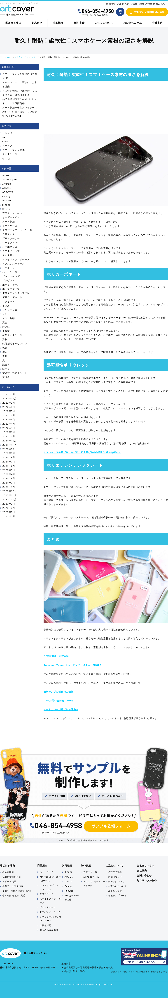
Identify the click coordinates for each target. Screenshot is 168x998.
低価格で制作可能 (11, 876)
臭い (4, 360)
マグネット (8, 301)
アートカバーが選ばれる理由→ (61, 709)
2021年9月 (8, 453)
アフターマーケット (13, 213)
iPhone (6, 204)
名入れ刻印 (8, 318)
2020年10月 (9, 499)
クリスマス (8, 234)
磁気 (4, 347)
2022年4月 (8, 423)
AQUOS (6, 187)
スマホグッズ (9, 246)
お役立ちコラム (132, 22)
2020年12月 (9, 491)
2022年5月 (8, 419)
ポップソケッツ (11, 288)
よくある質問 (115, 890)
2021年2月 (8, 482)
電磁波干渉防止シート (14, 372)
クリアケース (9, 225)
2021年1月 (8, 486)
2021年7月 (8, 461)
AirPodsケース (10, 179)
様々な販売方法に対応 (14, 895)
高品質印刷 (8, 871)
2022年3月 (8, 427)
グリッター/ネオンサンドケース (51, 918)
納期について (115, 876)
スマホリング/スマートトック (94, 883)
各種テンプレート (117, 895)
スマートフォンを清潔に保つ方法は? (19, 76)
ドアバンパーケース (13, 263)
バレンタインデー (12, 276)
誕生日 (6, 368)
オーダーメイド (11, 217)
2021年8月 (8, 457)
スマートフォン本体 (13, 149)
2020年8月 (8, 507)
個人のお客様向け (49, 930)
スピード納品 (9, 881)
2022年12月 (9, 398)
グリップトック (11, 242)
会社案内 (157, 22)
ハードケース (9, 272)
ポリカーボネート (112, 718)
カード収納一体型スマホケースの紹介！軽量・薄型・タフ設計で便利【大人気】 (19, 111)
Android (7, 183)
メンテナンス (9, 309)
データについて (116, 881)
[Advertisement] (106, 107)
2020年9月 (8, 503)
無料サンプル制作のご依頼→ (60, 691)
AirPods (7, 175)
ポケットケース (11, 284)
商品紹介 (37, 22)
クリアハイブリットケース (17, 229)
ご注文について (104, 22)
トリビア (7, 145)
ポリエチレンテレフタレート (84, 718)
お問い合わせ (144, 875)
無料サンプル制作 (147, 880)
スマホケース (9, 154)
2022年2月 (8, 432)
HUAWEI (7, 200)
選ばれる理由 (13, 22)
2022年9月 (8, 402)
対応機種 (58, 22)
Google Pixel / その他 (73, 897)
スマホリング (9, 255)
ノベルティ (8, 267)
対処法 (6, 326)
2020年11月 (9, 495)
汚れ (4, 339)
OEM (5, 141)
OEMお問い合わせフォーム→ (60, 700)
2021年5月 (8, 470)
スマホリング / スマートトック (50, 887)
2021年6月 (8, 465)
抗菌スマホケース (12, 335)
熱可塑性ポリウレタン (136, 718)
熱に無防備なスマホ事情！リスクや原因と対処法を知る (19, 92)
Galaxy (6, 196)
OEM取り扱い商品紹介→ (58, 656)
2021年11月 (9, 444)
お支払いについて (117, 886)
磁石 (4, 351)
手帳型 (6, 330)
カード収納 (8, 221)
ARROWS (7, 192)
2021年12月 (9, 440)
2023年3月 (8, 394)
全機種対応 (45, 925)
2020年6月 (8, 516)
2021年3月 (8, 478)
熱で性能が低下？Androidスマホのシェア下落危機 (19, 101)
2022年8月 (8, 406)
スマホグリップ (11, 250)
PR (4, 137)
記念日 (6, 364)
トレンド (7, 133)
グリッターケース (12, 238)
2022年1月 (8, 436)
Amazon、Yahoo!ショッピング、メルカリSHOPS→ (74, 665)
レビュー (7, 314)
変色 (4, 322)
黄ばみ (6, 377)
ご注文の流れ (115, 871)
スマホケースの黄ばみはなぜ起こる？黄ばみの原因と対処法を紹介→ (82, 452)
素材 (152, 718)
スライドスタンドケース (16, 259)
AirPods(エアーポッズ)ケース (50, 878)
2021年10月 (9, 448)
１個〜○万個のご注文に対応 (17, 890)
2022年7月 (8, 411)
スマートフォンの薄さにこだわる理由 (19, 84)
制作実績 (79, 22)
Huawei (69, 890)
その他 (6, 158)
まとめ (6, 305)
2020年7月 (8, 512)
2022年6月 (8, 415)
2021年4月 (8, 474)
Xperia (6, 208)
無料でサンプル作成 (12, 886)
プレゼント (8, 280)
